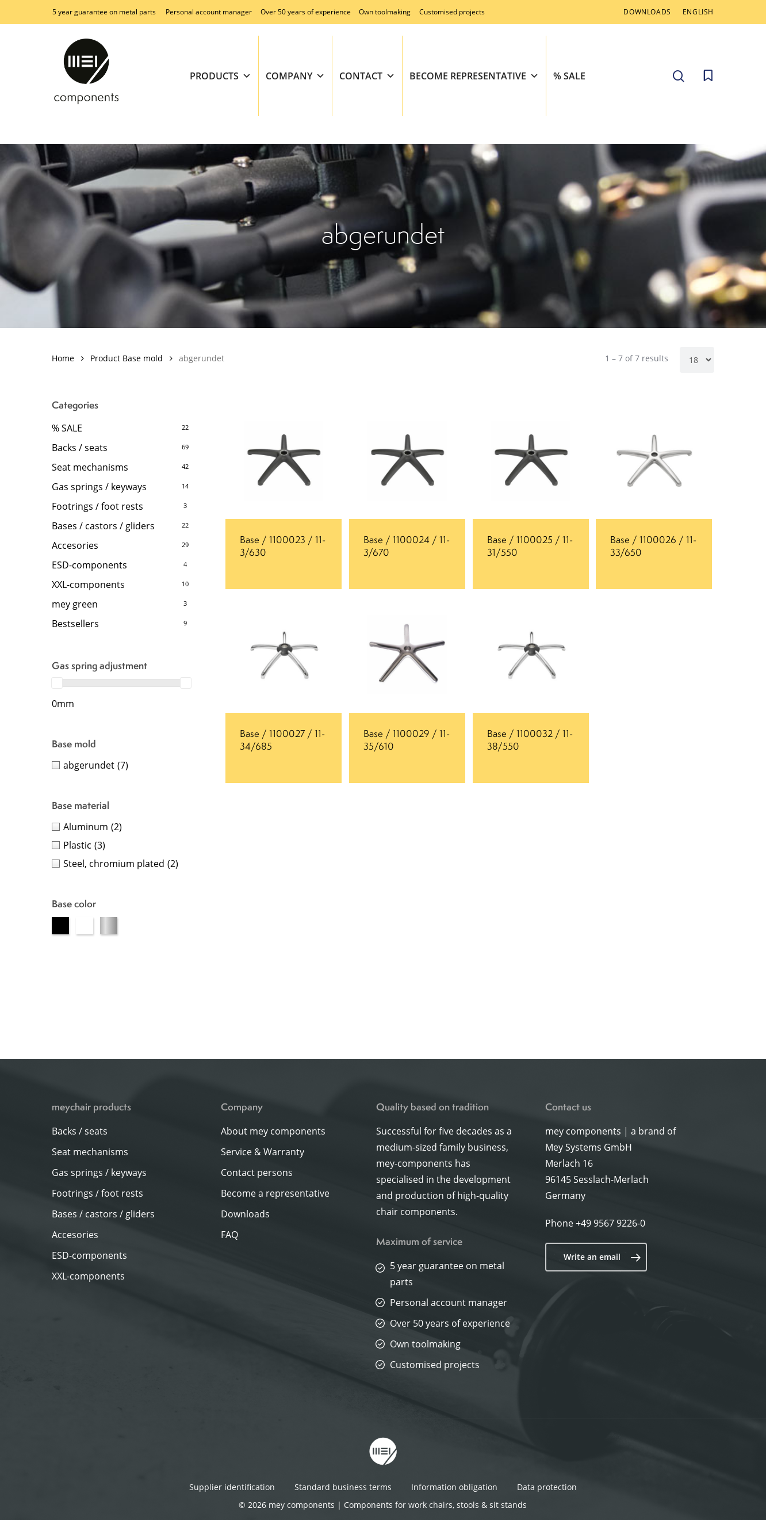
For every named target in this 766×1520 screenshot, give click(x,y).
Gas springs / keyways (99, 486)
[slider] (57, 683)
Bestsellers (75, 623)
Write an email (602, 1257)
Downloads (245, 1214)
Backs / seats (80, 447)
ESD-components (89, 565)
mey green (75, 604)
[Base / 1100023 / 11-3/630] (283, 461)
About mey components (273, 1131)
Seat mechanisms (90, 467)
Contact (367, 76)
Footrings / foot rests (97, 506)
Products (220, 76)
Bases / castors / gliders (103, 526)
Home (63, 358)
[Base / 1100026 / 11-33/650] (654, 461)
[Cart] (708, 76)
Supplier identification (232, 1486)
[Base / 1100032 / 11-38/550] (531, 655)
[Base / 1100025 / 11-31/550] (531, 461)
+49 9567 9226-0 (610, 1223)
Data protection (547, 1486)
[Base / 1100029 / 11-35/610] (407, 655)
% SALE (569, 76)
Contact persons (257, 1172)
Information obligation (454, 1486)
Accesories (75, 545)
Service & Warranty (262, 1151)
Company (295, 76)
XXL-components (88, 584)
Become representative (474, 76)
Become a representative (275, 1193)
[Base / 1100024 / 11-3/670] (407, 461)
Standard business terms (343, 1486)
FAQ (229, 1234)
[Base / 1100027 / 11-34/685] (283, 655)
